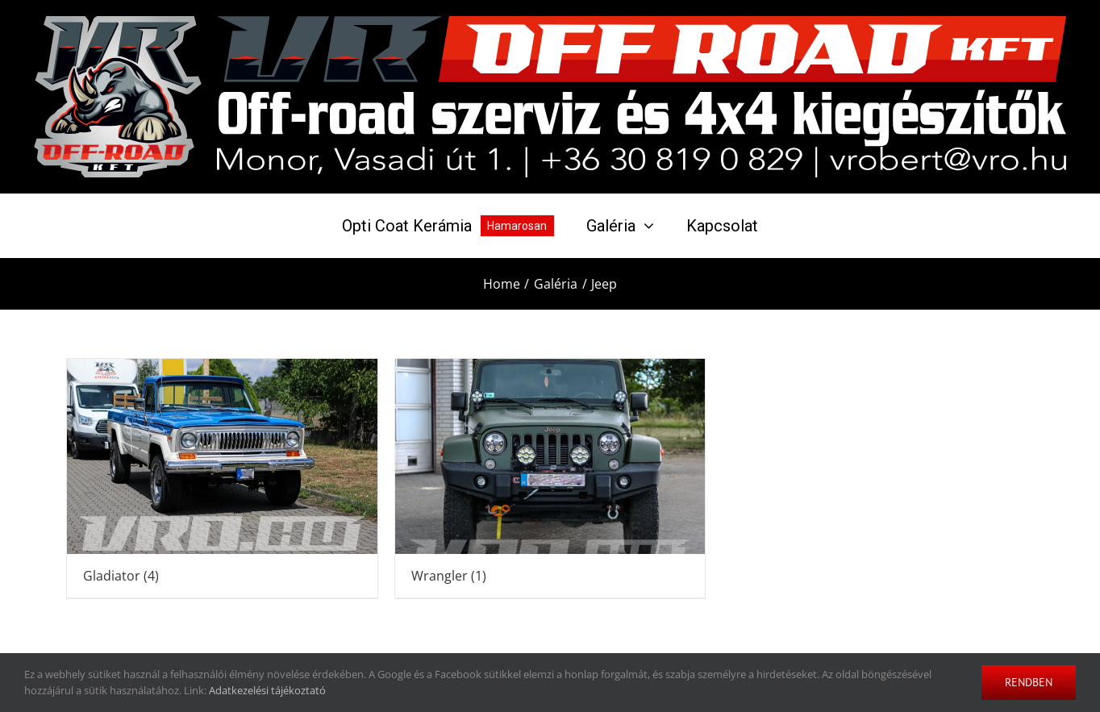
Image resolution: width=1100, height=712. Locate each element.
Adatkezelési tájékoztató (267, 690)
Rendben (1028, 682)
